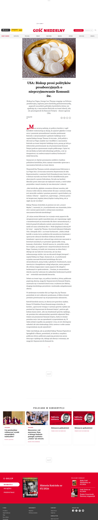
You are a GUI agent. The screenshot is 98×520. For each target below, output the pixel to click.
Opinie (71, 36)
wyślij (70, 117)
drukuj (67, 117)
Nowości (7, 484)
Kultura (49, 36)
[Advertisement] (49, 12)
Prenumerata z (15, 30)
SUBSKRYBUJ (78, 30)
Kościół (16, 36)
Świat (38, 36)
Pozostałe (7, 492)
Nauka (60, 36)
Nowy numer (5, 36)
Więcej (92, 36)
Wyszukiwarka (95, 30)
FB (62, 117)
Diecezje (81, 36)
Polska (27, 36)
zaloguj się (88, 30)
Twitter (64, 117)
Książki (7, 488)
